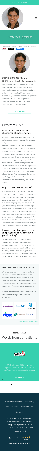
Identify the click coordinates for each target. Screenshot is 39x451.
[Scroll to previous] (1, 354)
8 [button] (25, 384)
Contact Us (19, 412)
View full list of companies (28, 322)
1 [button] (11, 384)
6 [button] (21, 384)
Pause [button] (2, 379)
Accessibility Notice (27, 407)
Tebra (28, 443)
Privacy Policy (29, 402)
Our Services (23, 47)
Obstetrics (33, 47)
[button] (19, 2)
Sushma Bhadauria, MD (9, 47)
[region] (19, 362)
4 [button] (17, 384)
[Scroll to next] (37, 354)
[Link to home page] (17, 17)
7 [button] (23, 384)
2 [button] (13, 384)
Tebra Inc (19, 402)
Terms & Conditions (11, 407)
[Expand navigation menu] (36, 17)
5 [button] (19, 384)
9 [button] (27, 384)
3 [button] (15, 384)
